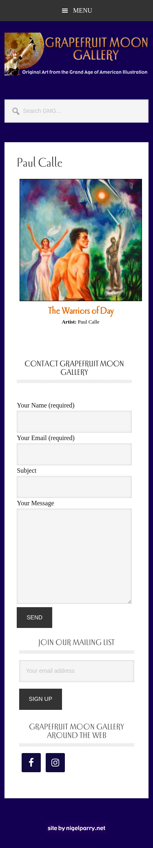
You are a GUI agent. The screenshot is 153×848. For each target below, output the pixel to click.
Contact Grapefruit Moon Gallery (74, 368)
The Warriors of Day (80, 310)
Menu (82, 10)
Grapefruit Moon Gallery (76, 53)
